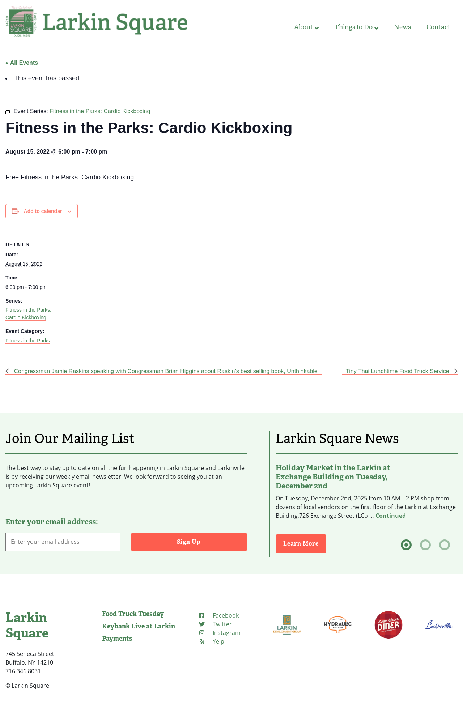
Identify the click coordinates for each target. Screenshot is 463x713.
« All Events (21, 63)
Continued (390, 516)
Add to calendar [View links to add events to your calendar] (43, 211)
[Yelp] (211, 641)
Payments (117, 638)
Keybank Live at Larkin (138, 626)
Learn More (301, 543)
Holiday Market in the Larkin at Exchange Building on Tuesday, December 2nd (333, 477)
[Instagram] (219, 633)
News (402, 27)
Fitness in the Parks (27, 340)
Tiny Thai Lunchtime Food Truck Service (398, 371)
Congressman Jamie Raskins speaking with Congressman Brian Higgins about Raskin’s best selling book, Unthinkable (165, 371)
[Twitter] (215, 624)
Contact (438, 27)
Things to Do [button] (356, 27)
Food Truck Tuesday (133, 614)
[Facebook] (218, 615)
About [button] (306, 27)
